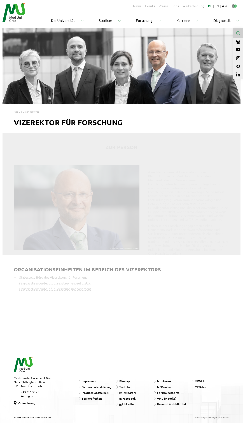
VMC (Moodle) (166, 398)
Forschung (144, 20)
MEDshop (201, 387)
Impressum (89, 381)
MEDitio (200, 381)
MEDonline (164, 387)
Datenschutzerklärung (96, 387)
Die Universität (63, 20)
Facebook (127, 398)
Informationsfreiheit (95, 393)
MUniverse (164, 381)
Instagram (127, 393)
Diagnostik (222, 20)
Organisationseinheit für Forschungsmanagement (55, 289)
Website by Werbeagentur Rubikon (212, 417)
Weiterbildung (193, 6)
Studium (105, 20)
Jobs (175, 6)
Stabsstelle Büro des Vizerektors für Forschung (53, 277)
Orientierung (26, 403)
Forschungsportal (168, 393)
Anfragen (27, 396)
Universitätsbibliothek (172, 404)
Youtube (125, 387)
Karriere (183, 20)
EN (217, 6)
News (137, 6)
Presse (163, 6)
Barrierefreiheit (92, 398)
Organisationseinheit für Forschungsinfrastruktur (54, 283)
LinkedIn (126, 404)
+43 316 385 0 (30, 392)
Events (150, 6)
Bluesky (124, 381)
